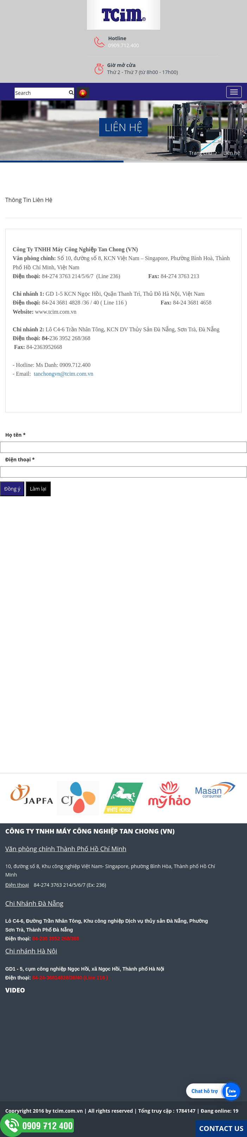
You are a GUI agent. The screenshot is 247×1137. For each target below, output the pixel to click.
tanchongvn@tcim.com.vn (63, 374)
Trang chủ (200, 152)
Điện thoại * (20, 459)
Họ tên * (15, 434)
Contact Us (221, 1128)
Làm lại (38, 488)
